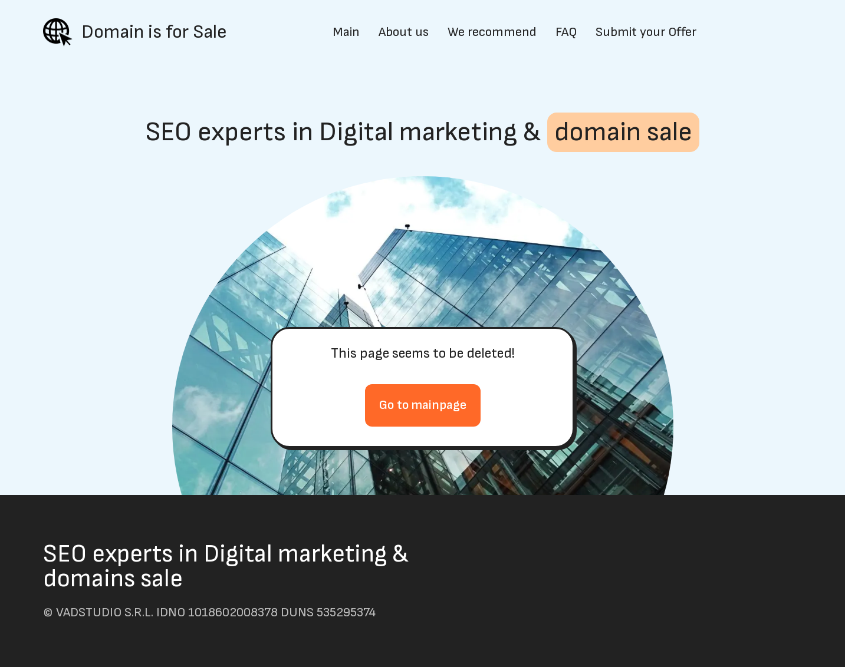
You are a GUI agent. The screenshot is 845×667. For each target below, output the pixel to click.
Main (346, 32)
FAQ (566, 32)
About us (404, 32)
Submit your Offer (646, 32)
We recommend (492, 32)
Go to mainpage (422, 405)
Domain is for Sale (154, 32)
